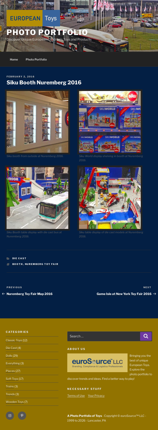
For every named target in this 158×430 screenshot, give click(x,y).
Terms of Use (76, 395)
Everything (13, 363)
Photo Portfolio (47, 32)
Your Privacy (96, 395)
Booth (17, 264)
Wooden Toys (15, 401)
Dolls (9, 355)
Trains (10, 386)
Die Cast (19, 258)
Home (14, 59)
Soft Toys (12, 378)
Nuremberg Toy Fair (42, 264)
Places (10, 371)
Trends (10, 394)
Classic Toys (14, 340)
